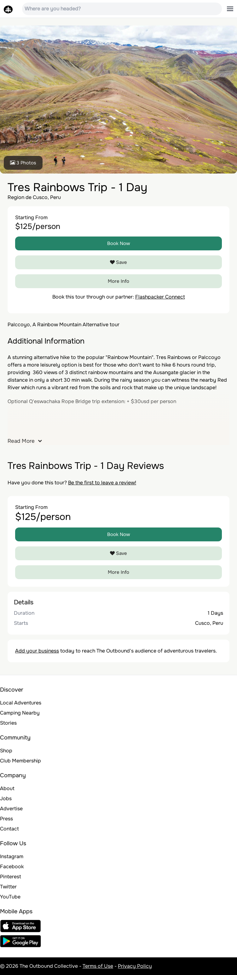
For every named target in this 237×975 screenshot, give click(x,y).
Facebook (12, 866)
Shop (6, 750)
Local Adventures (20, 702)
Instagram (11, 856)
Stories (8, 723)
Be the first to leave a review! (102, 482)
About (7, 788)
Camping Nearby (20, 713)
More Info (118, 281)
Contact (9, 828)
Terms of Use (98, 966)
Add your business (37, 650)
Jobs (6, 798)
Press (6, 818)
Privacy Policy (135, 966)
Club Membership (20, 760)
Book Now (118, 243)
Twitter (8, 886)
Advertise (11, 808)
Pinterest (10, 876)
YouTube (10, 896)
